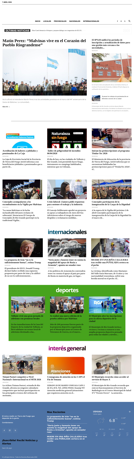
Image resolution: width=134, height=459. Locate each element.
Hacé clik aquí (7, 448)
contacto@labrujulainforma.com (27, 423)
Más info (6, 107)
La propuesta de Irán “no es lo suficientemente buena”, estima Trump (23, 261)
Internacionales (91, 21)
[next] (128, 30)
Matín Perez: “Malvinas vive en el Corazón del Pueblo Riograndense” (44, 42)
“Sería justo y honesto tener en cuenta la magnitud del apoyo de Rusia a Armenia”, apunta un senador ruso (67, 262)
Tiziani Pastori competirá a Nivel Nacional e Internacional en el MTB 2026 (22, 378)
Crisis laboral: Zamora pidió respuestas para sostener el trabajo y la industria (65, 203)
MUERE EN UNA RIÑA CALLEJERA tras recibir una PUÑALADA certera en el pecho (110, 262)
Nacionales (74, 21)
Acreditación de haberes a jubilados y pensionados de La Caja (20, 152)
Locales (47, 21)
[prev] (125, 30)
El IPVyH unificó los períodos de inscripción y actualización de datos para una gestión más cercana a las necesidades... (111, 44)
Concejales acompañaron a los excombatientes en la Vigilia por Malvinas (22, 203)
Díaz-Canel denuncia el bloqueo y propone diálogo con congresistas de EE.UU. (58, 30)
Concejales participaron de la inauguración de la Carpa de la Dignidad (111, 203)
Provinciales (60, 21)
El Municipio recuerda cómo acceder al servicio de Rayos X (110, 378)
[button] (129, 21)
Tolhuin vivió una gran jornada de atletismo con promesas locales (27, 317)
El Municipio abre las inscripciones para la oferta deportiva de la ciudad (105, 318)
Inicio (37, 21)
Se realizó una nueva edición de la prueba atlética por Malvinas (66, 317)
